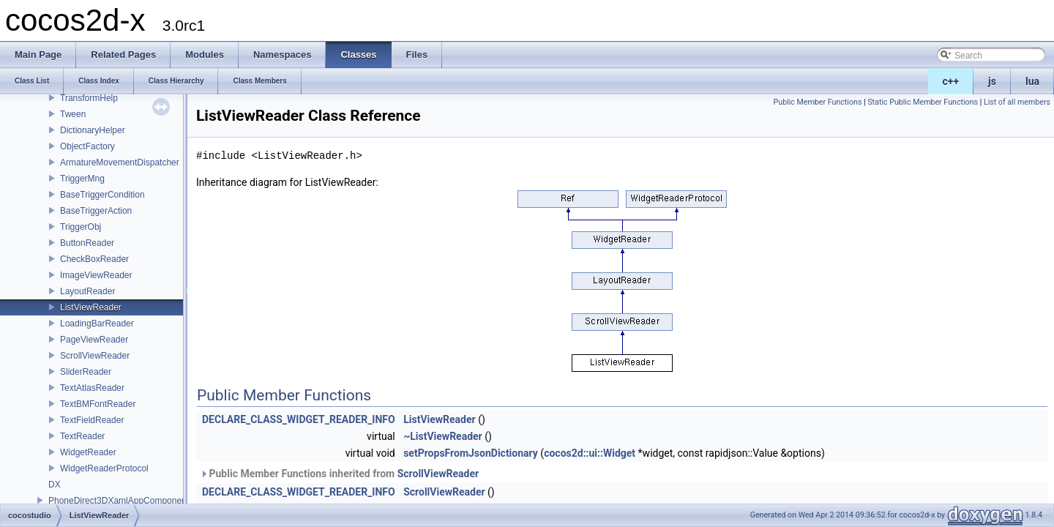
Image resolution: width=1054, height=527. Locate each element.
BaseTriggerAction (96, 211)
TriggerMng (82, 178)
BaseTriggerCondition (102, 195)
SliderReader (85, 372)
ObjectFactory (87, 146)
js (992, 81)
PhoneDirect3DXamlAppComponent (118, 501)
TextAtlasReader (92, 388)
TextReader (82, 436)
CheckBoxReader (94, 259)
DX (54, 484)
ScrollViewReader (95, 356)
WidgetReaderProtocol (104, 468)
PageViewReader (94, 339)
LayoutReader (87, 291)
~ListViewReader (442, 436)
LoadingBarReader (97, 323)
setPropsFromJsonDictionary (470, 453)
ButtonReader (87, 243)
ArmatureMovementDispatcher (119, 162)
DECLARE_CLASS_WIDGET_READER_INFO (298, 419)
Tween (73, 114)
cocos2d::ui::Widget (589, 453)
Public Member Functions (818, 102)
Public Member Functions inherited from (339, 473)
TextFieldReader (92, 420)
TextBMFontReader (97, 404)
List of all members (1017, 102)
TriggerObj (80, 227)
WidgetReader (88, 452)
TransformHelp (89, 98)
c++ (951, 81)
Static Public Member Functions (922, 102)
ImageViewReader (96, 275)
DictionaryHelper (92, 130)
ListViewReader (91, 307)
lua (1032, 81)
